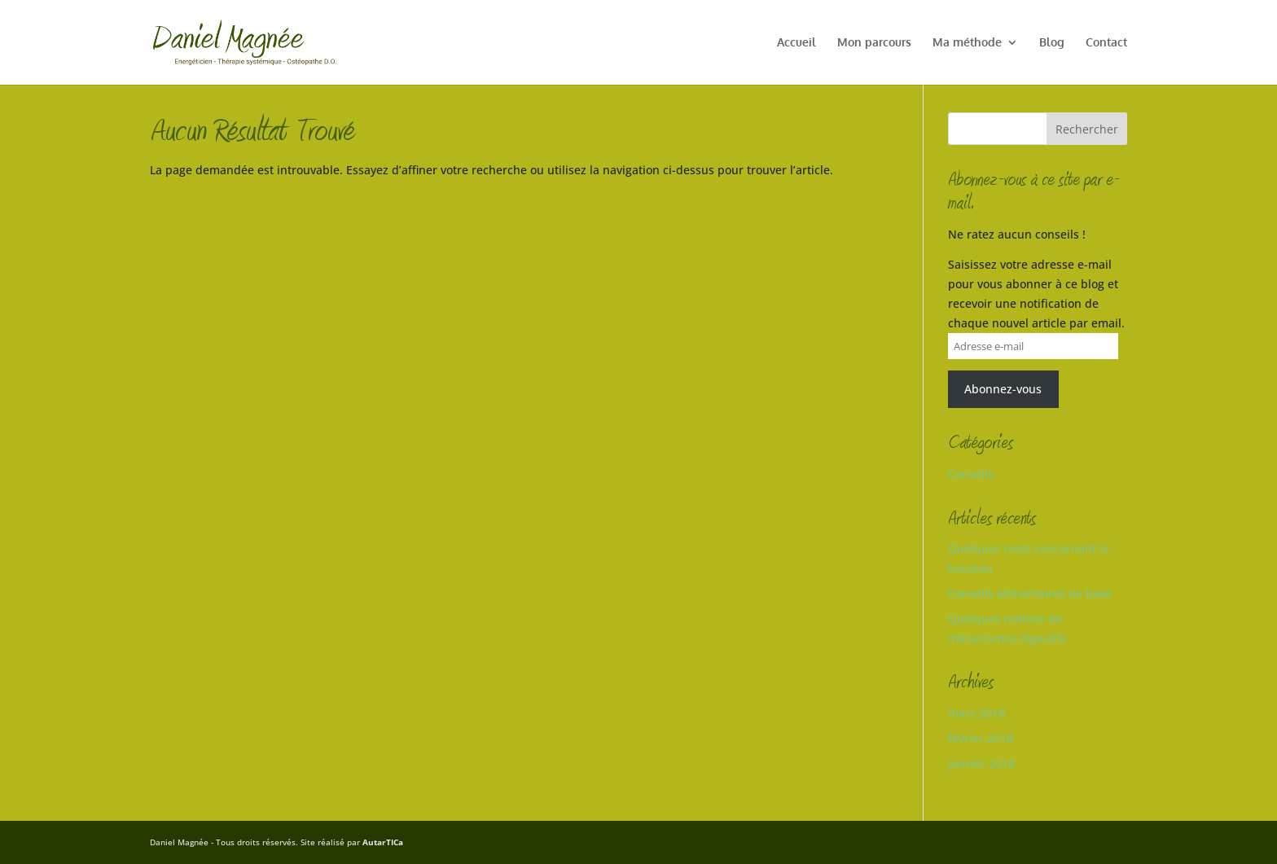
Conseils (971, 473)
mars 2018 (976, 713)
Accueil (796, 43)
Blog (1051, 43)
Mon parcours (874, 43)
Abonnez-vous (1003, 389)
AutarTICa (382, 842)
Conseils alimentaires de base (1030, 593)
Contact (1106, 43)
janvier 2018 (981, 763)
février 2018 (980, 738)
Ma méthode (967, 43)
